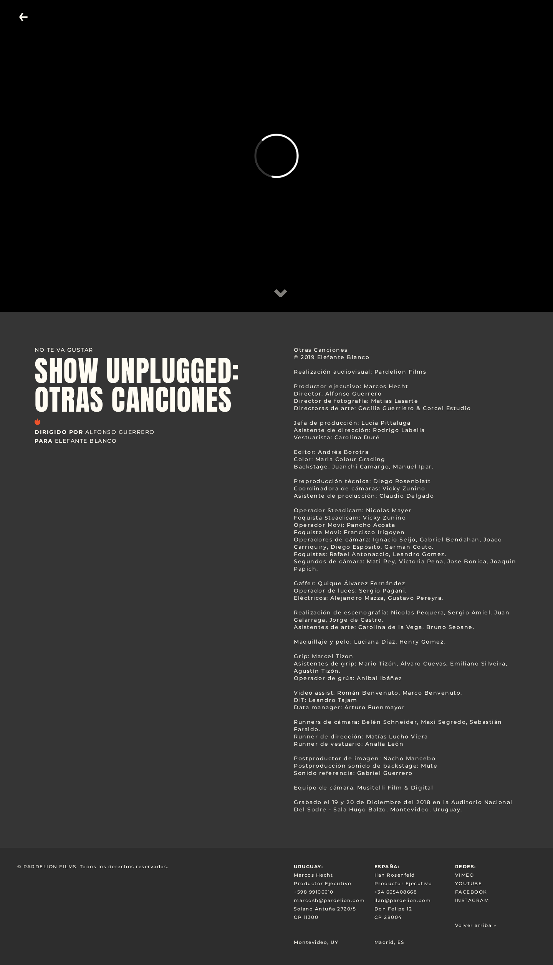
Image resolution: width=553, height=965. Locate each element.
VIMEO (464, 875)
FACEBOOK (471, 892)
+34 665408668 (395, 892)
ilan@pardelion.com (402, 900)
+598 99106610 (314, 892)
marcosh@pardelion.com (329, 900)
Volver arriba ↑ (476, 925)
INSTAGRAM (472, 900)
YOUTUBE (468, 883)
